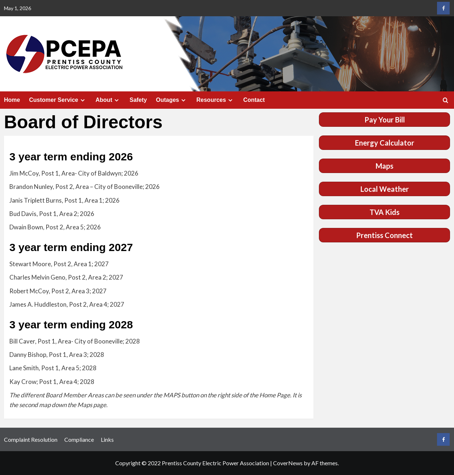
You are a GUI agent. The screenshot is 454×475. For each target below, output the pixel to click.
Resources (215, 100)
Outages (171, 100)
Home (12, 100)
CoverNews (288, 462)
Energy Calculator (384, 142)
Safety (138, 100)
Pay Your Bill (384, 119)
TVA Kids (384, 212)
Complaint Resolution (30, 439)
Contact (254, 100)
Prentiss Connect (384, 235)
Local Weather (384, 189)
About (108, 100)
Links (107, 439)
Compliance (79, 439)
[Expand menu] (82, 100)
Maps (384, 165)
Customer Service (57, 100)
